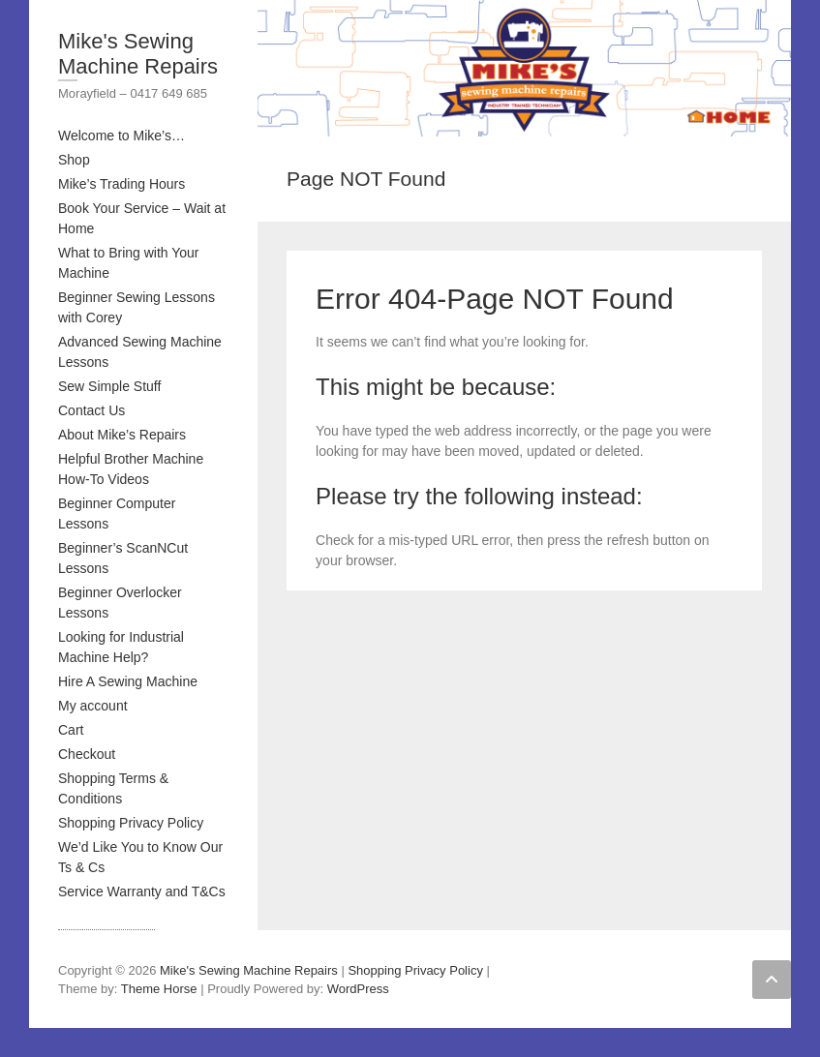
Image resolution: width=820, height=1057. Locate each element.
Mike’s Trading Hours (121, 184)
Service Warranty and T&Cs (142, 891)
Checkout (86, 754)
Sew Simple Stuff (109, 386)
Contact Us (91, 410)
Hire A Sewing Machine (127, 681)
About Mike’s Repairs (122, 434)
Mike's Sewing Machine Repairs (138, 53)
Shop (74, 159)
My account (93, 705)
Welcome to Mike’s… (121, 135)
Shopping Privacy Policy (130, 822)
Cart (70, 730)
